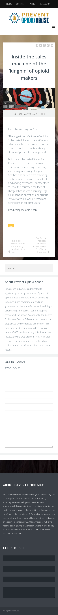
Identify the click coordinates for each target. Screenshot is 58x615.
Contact (20, 4)
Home (9, 4)
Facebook (45, 4)
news (11, 226)
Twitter (32, 4)
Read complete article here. (23, 210)
